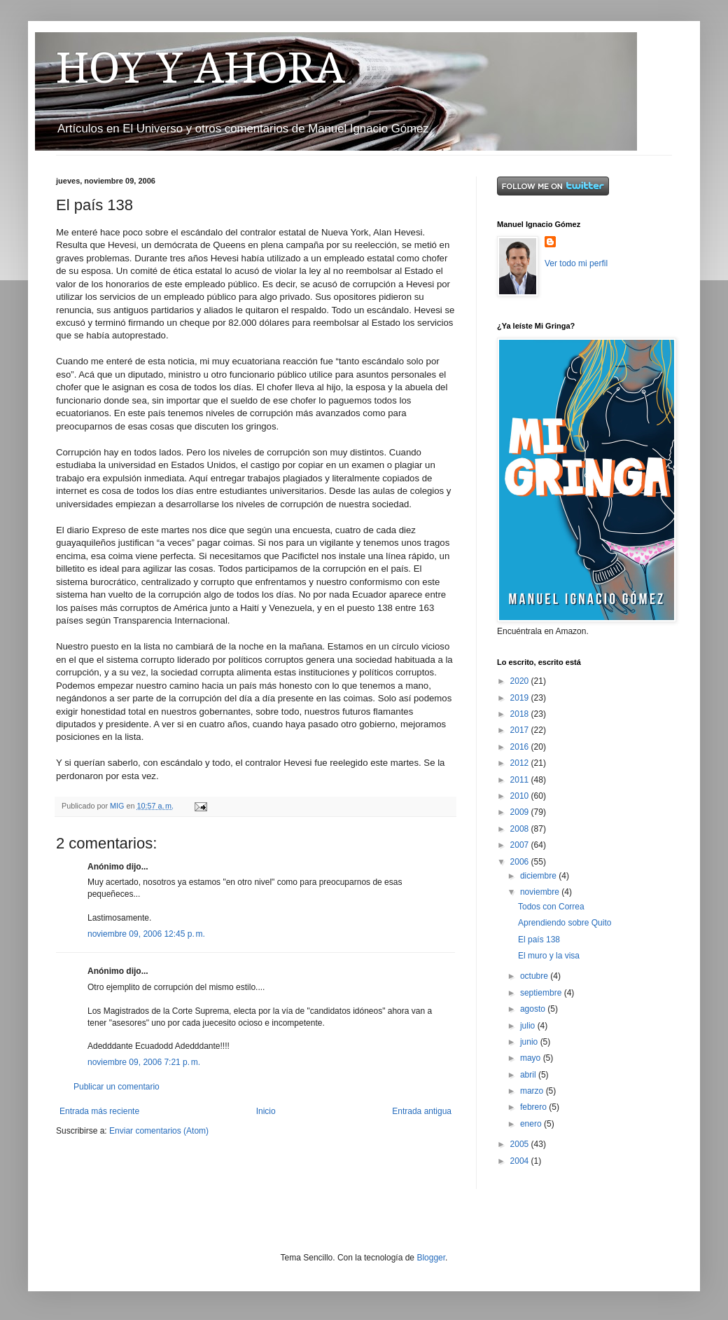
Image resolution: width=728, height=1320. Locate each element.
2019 (520, 698)
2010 (520, 796)
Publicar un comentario (117, 1087)
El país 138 (539, 939)
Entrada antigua (421, 1111)
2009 (520, 812)
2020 (520, 681)
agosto (533, 1009)
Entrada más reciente (99, 1111)
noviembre (540, 892)
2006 (520, 862)
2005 (520, 1144)
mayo (531, 1058)
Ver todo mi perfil (576, 263)
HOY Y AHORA (200, 67)
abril (529, 1075)
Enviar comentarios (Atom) (159, 1131)
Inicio (266, 1111)
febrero (534, 1107)
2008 (520, 829)
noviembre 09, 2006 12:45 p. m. (146, 934)
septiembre (542, 993)
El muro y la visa (549, 956)
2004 (520, 1161)
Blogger (430, 1258)
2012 (520, 763)
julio (529, 1026)
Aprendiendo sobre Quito (564, 923)
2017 (520, 730)
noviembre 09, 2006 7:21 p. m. (144, 1062)
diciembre (539, 876)
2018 (520, 714)
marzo (533, 1091)
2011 (520, 780)
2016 (520, 747)
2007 (520, 845)
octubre (535, 976)
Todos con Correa (551, 907)
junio (530, 1042)
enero (532, 1124)
